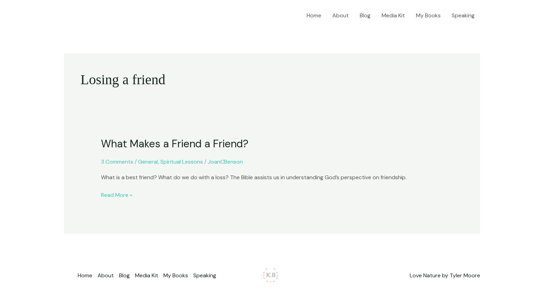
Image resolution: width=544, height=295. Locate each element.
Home (314, 15)
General (148, 161)
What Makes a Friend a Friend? (174, 143)
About (340, 15)
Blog (365, 15)
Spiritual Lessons (181, 161)
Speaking (463, 15)
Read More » (116, 194)
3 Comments (117, 161)
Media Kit (393, 15)
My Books (428, 15)
